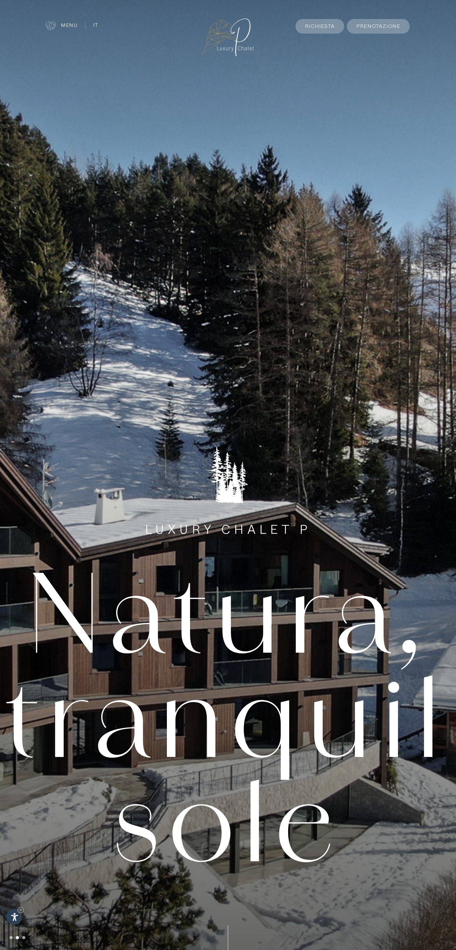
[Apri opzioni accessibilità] (14, 917)
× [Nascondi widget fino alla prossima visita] (20, 910)
